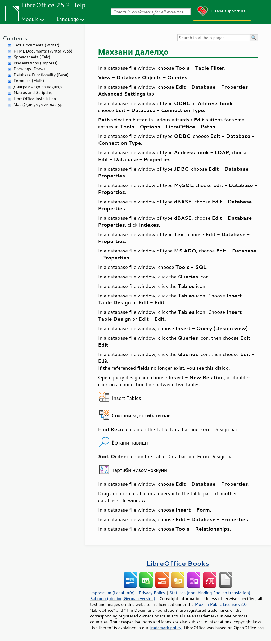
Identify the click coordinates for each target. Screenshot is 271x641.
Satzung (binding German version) (122, 598)
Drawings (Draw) (29, 69)
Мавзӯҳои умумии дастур (37, 104)
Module (30, 18)
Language (68, 18)
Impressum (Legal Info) (112, 593)
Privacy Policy (152, 593)
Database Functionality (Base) (41, 75)
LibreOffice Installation (34, 98)
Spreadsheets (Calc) (31, 57)
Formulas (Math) (28, 80)
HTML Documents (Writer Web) (43, 51)
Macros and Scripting (32, 92)
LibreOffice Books (177, 563)
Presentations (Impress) (35, 63)
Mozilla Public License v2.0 (221, 604)
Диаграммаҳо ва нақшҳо (37, 87)
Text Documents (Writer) (36, 45)
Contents (15, 38)
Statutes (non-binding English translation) (209, 593)
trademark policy (165, 627)
